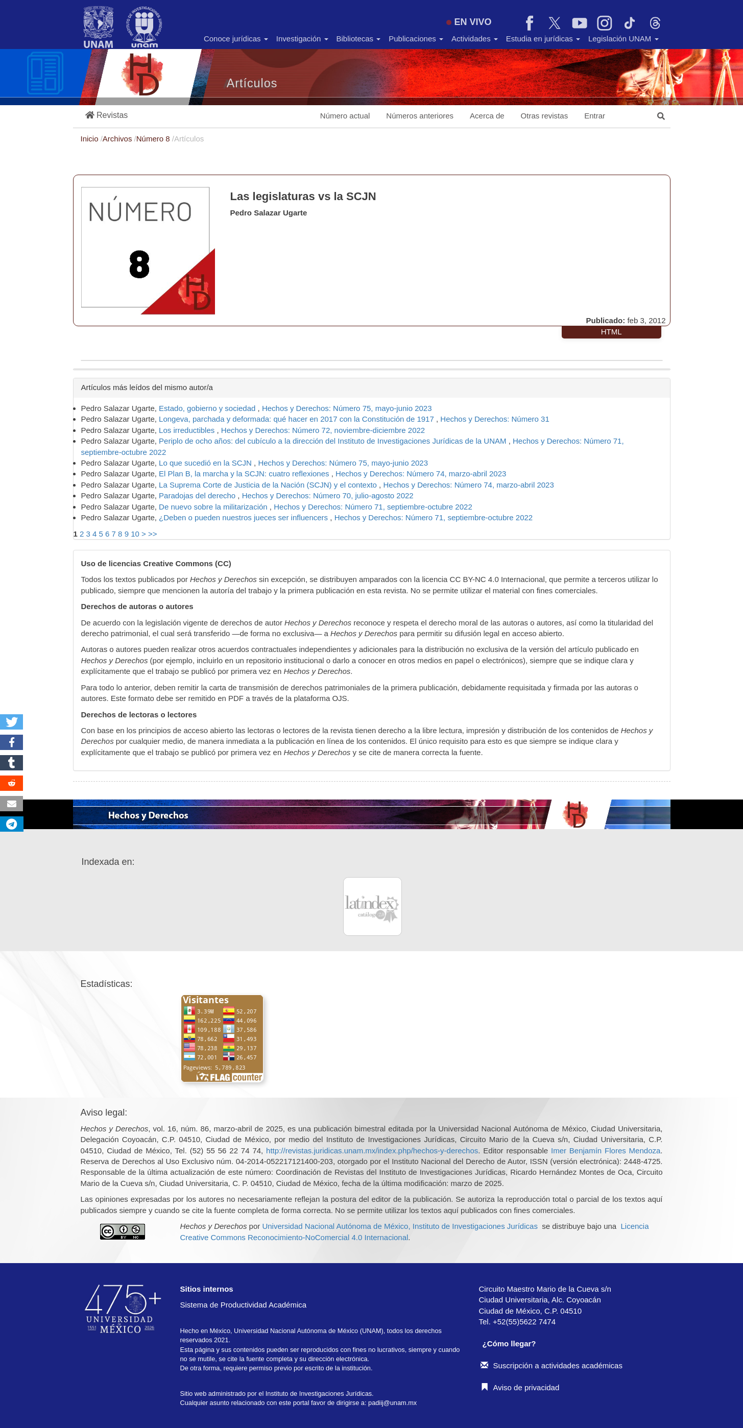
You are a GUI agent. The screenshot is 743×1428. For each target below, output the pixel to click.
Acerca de (487, 115)
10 (135, 533)
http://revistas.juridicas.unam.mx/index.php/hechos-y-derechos (372, 1150)
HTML (611, 331)
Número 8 (154, 138)
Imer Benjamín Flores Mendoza (605, 1150)
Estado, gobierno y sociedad (208, 408)
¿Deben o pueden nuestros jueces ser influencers (244, 517)
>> (152, 533)
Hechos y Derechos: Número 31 (494, 419)
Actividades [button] (474, 38)
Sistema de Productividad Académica (243, 1304)
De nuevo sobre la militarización (214, 506)
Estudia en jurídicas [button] (543, 38)
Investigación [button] (302, 38)
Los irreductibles (188, 430)
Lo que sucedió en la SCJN (206, 462)
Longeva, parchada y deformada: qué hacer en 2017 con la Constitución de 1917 (297, 419)
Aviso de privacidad (520, 1387)
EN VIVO (468, 22)
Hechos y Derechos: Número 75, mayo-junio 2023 (347, 408)
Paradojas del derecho (198, 495)
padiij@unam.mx (392, 1403)
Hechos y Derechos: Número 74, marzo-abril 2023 (420, 473)
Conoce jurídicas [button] (236, 38)
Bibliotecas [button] (359, 38)
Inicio (91, 138)
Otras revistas (544, 115)
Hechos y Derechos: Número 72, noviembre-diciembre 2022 (323, 430)
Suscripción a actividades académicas (551, 1365)
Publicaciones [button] (416, 38)
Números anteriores (419, 115)
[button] (107, 115)
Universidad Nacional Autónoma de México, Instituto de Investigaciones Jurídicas (399, 1226)
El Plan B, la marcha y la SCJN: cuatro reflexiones (245, 473)
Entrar (594, 115)
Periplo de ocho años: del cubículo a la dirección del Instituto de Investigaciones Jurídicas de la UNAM (334, 441)
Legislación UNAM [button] (623, 38)
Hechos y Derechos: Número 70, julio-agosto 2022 (328, 495)
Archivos (118, 138)
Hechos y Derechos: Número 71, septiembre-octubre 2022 (373, 506)
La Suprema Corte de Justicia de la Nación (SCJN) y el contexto (269, 484)
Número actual (345, 115)
